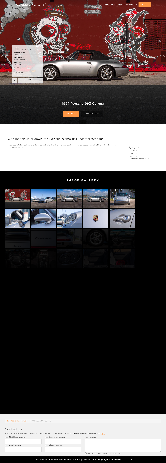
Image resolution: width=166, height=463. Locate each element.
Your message (90, 437)
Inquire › (71, 113)
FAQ (103, 433)
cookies (118, 460)
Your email (13, 445)
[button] (4, 62)
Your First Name (15, 437)
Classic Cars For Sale (18, 421)
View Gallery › (92, 113)
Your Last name (55, 437)
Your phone (53, 445)
